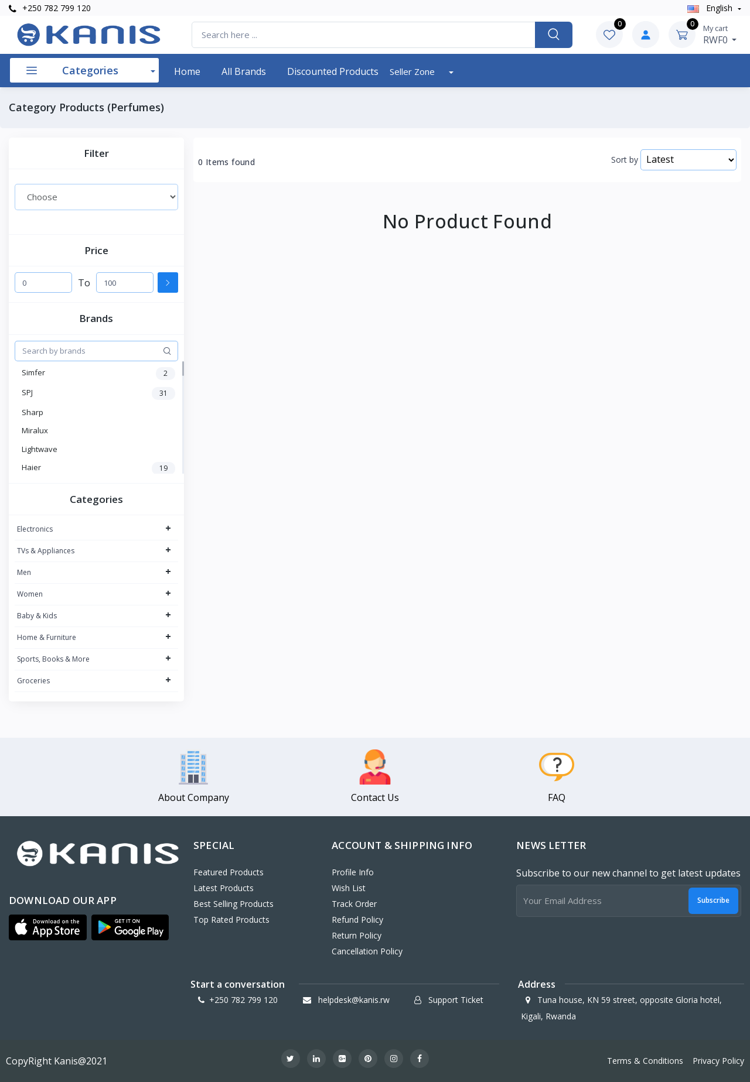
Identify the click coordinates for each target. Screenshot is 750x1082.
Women (30, 594)
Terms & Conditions (645, 1060)
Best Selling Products (233, 903)
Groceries (33, 681)
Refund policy (357, 919)
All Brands (243, 71)
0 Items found (226, 162)
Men (24, 572)
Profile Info (353, 872)
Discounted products (333, 71)
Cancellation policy (367, 951)
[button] (48, 927)
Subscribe (713, 900)
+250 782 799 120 (50, 7)
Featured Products (228, 872)
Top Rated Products (231, 919)
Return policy (356, 935)
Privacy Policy (718, 1060)
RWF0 (720, 34)
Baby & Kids (37, 616)
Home (187, 71)
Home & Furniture (46, 637)
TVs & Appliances (45, 551)
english (711, 7)
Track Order (354, 903)
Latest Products (223, 887)
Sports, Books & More (53, 659)
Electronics (35, 529)
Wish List (349, 887)
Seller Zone (413, 71)
